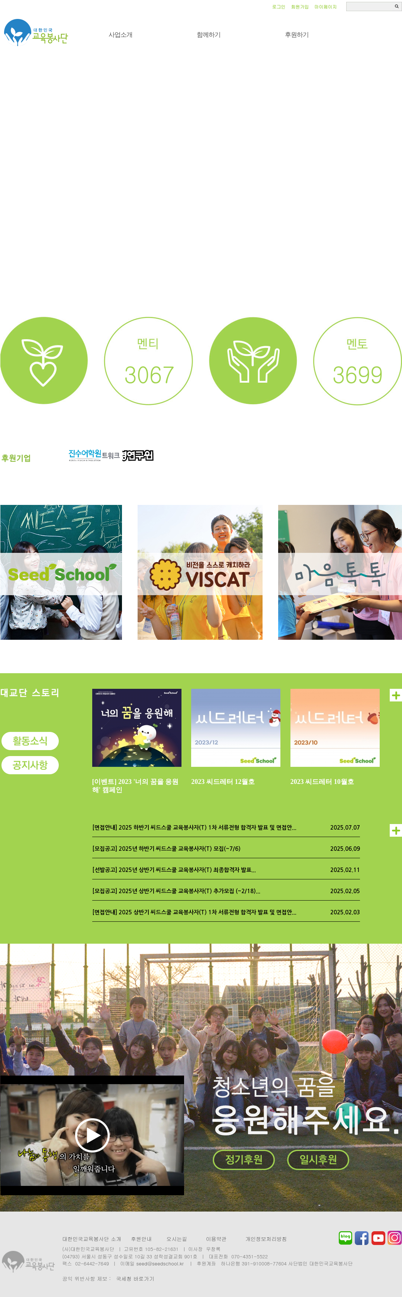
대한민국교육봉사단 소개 (91, 1238)
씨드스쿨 (36, 33)
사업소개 (120, 35)
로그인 (279, 6)
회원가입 (300, 6)
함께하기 (209, 35)
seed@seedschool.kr (160, 1263)
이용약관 (216, 1238)
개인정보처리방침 (266, 1238)
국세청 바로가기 (135, 1278)
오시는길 (176, 1238)
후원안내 (141, 1238)
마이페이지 (326, 6)
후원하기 (297, 35)
